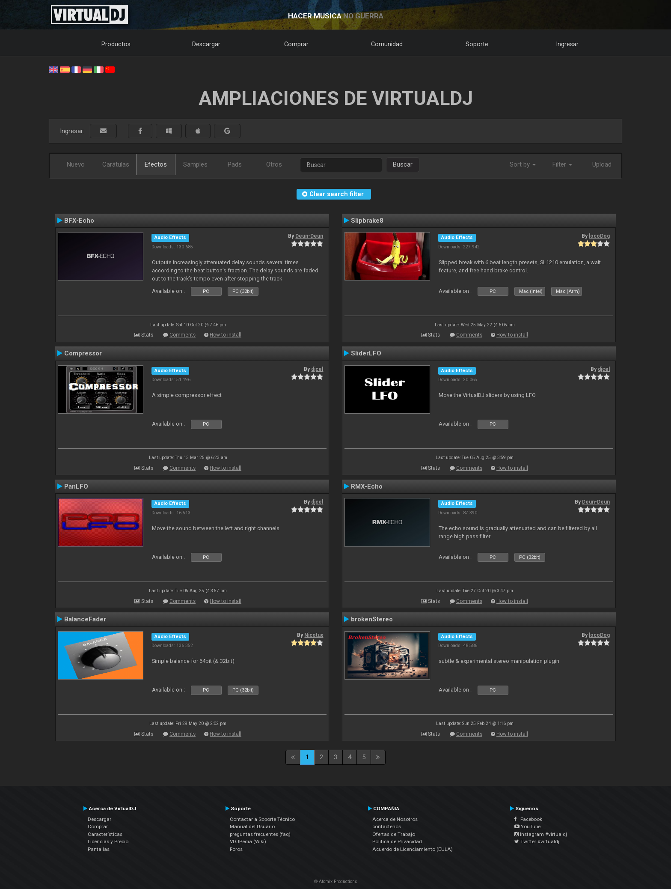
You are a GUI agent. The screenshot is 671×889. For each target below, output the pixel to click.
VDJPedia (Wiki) (248, 841)
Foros (236, 849)
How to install (225, 335)
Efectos (156, 164)
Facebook (528, 819)
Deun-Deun (309, 236)
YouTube (527, 826)
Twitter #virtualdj (536, 841)
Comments (182, 335)
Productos (116, 44)
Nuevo (76, 164)
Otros (274, 164)
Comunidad (387, 44)
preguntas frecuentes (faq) (260, 834)
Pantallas (99, 849)
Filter (562, 164)
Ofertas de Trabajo (393, 834)
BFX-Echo (79, 220)
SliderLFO (366, 353)
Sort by (523, 164)
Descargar (206, 44)
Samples (195, 164)
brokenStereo (372, 619)
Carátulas (115, 164)
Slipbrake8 (367, 220)
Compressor (83, 353)
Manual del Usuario (252, 826)
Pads (235, 164)
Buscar (403, 164)
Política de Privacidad (397, 841)
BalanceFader (85, 619)
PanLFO (76, 486)
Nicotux (313, 635)
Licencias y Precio (108, 841)
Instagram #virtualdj (540, 834)
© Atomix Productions (335, 881)
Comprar (296, 44)
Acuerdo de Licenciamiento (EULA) (412, 849)
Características (105, 834)
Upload (602, 164)
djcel (317, 369)
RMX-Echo (367, 486)
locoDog (599, 236)
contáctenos (386, 826)
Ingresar (567, 44)
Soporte (477, 44)
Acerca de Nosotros (395, 819)
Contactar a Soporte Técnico (262, 819)
